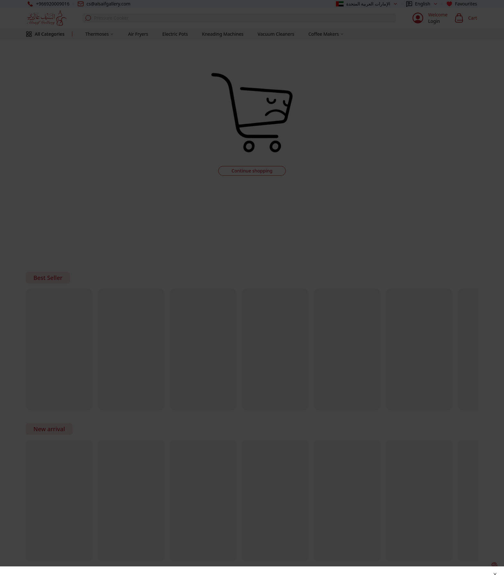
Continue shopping (251, 171)
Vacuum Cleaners (276, 34)
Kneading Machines (223, 34)
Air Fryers (138, 34)
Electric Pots (175, 34)
